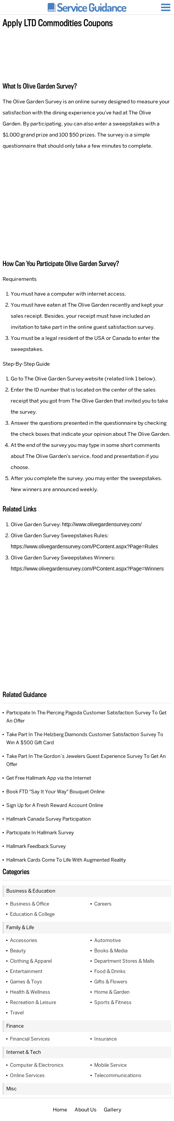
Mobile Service (110, 1065)
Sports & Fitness (113, 1002)
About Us (85, 1109)
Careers (103, 904)
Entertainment (26, 971)
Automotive (107, 940)
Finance (15, 1026)
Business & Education (30, 891)
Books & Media (110, 951)
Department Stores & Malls (124, 961)
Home (60, 1109)
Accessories (23, 940)
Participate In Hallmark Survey (40, 832)
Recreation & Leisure (33, 1002)
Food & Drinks (110, 971)
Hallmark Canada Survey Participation (48, 819)
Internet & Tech (23, 1052)
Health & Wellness (30, 992)
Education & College (32, 914)
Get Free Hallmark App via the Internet (48, 778)
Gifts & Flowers (110, 982)
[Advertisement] (87, 51)
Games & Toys (26, 982)
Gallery (112, 1109)
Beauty (18, 951)
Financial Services (30, 1039)
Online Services (27, 1075)
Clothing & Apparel (31, 961)
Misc (11, 1089)
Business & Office (29, 904)
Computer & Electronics (37, 1065)
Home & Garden (112, 992)
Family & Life (20, 927)
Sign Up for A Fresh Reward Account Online (54, 805)
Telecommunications (117, 1075)
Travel (17, 1013)
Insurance (105, 1039)
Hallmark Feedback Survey (36, 846)
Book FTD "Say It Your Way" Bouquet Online (55, 792)
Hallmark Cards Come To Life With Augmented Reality (66, 860)
